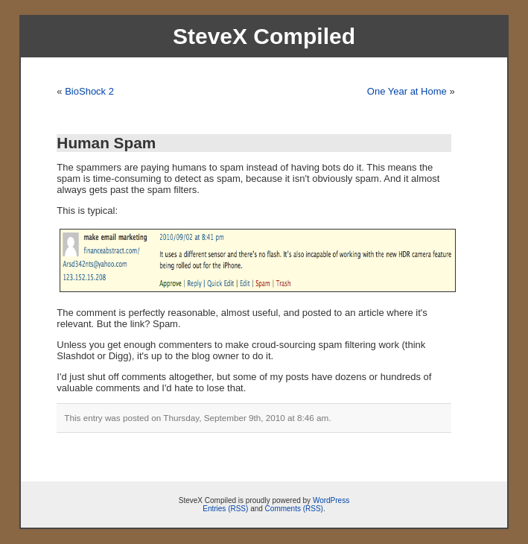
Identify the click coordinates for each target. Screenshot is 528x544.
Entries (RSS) (225, 509)
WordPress (331, 500)
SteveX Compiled (264, 36)
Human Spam (106, 142)
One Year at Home (407, 91)
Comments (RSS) (294, 509)
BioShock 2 (89, 91)
